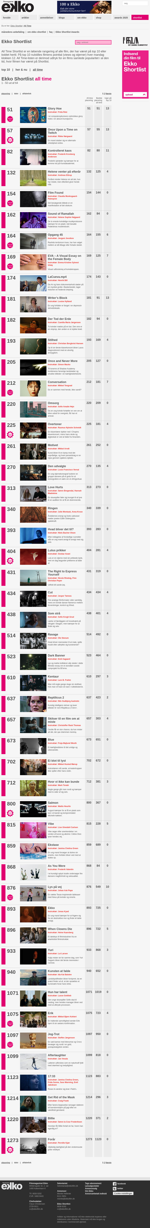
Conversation (57, 382)
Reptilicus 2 (56, 697)
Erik (50, 1013)
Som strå (54, 613)
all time (38, 69)
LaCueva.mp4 (57, 276)
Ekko (51, 908)
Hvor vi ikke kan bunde (63, 781)
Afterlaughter (57, 1055)
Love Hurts (55, 487)
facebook (119, 1183)
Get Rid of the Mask (61, 1097)
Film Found (55, 192)
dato (16, 93)
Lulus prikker (57, 550)
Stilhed (52, 340)
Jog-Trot (53, 1034)
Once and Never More (62, 361)
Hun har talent (57, 992)
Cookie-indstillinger (123, 1193)
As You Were (56, 865)
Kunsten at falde (59, 971)
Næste (108, 93)
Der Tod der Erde (59, 319)
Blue (51, 739)
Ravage (53, 634)
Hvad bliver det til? (61, 529)
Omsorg (53, 403)
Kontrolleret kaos (60, 150)
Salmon (53, 802)
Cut (50, 592)
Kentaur (53, 676)
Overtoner (55, 424)
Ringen (53, 508)
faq (51, 32)
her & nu (21, 69)
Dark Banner (56, 655)
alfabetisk (26, 93)
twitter (118, 1188)
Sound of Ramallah (61, 213)
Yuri (50, 950)
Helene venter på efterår (64, 171)
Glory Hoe (55, 108)
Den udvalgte (57, 466)
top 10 (5, 69)
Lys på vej (55, 887)
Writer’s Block (57, 297)
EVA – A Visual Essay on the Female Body (64, 257)
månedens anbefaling (12, 32)
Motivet (53, 445)
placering (5, 93)
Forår (51, 1139)
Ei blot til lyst (57, 760)
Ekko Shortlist (16, 26)
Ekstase (53, 844)
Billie (51, 1118)
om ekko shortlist (37, 32)
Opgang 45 (55, 234)
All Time (27, 26)
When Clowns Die (60, 929)
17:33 (51, 1076)
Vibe (51, 823)
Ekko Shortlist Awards (67, 32)
